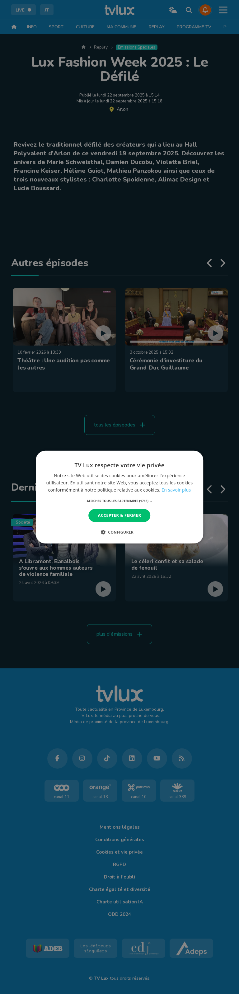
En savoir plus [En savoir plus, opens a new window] (176, 490)
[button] (119, 501)
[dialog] (119, 496)
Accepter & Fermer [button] (119, 515)
